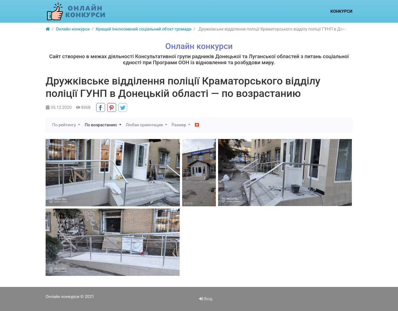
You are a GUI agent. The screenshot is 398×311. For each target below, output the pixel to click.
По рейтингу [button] (64, 124)
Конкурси (341, 11)
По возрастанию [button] (101, 124)
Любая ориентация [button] (145, 124)
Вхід (205, 298)
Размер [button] (179, 124)
